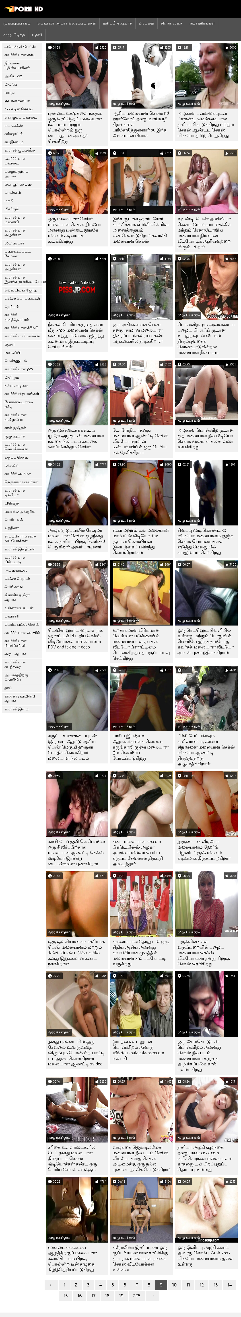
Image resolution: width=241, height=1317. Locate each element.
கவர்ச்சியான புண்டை (15, 160)
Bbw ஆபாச (14, 243)
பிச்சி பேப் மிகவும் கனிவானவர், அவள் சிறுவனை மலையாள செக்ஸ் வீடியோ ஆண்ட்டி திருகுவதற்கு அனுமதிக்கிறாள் (206, 749)
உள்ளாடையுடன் (18, 608)
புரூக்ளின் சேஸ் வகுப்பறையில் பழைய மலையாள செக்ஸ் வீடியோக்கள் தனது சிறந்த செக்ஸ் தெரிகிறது (203, 952)
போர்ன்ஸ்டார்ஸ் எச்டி (18, 404)
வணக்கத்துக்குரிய (19, 511)
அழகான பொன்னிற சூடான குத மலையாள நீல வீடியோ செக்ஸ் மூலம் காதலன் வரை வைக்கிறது (205, 438)
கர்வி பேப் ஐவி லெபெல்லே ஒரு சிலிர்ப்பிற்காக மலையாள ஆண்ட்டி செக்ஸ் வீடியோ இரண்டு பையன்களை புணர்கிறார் (76, 852)
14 (229, 1285)
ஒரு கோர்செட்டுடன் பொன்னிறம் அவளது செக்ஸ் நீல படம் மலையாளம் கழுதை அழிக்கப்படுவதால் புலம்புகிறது (199, 1055)
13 (216, 1285)
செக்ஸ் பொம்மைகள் (22, 298)
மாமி (8, 201)
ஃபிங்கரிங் (13, 587)
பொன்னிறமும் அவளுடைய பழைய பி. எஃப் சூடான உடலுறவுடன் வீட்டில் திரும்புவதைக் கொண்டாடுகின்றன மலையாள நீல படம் (206, 338)
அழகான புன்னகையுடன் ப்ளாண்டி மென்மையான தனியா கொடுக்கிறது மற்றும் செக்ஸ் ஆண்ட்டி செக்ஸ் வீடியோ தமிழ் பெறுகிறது (205, 124)
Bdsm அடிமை (16, 386)
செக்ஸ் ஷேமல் (17, 578)
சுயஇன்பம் (14, 142)
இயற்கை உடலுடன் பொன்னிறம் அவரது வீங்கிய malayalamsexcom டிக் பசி (138, 1050)
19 (121, 1296)
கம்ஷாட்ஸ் (13, 134)
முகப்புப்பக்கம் (17, 23)
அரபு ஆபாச (15, 654)
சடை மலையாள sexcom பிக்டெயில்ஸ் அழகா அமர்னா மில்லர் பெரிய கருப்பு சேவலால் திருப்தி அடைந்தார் (138, 852)
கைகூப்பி (12, 353)
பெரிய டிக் (13, 520)
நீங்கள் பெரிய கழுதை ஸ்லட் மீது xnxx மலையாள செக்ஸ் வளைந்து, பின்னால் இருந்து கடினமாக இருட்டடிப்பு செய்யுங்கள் (77, 335)
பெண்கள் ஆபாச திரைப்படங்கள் (66, 23)
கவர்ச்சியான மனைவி (15, 219)
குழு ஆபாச (14, 436)
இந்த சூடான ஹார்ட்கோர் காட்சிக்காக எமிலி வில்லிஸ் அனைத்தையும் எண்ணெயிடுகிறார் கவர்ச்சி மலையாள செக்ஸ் (141, 230)
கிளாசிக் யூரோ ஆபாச (17, 597)
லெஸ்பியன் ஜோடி (20, 290)
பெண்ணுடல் (15, 361)
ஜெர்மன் (11, 307)
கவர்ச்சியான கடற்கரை (15, 664)
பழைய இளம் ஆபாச (16, 173)
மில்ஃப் (10, 84)
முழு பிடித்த (14, 34)
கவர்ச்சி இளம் (16, 709)
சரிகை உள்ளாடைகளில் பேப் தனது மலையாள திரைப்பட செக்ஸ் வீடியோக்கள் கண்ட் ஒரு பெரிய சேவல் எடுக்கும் (72, 1158)
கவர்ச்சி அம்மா (17, 474)
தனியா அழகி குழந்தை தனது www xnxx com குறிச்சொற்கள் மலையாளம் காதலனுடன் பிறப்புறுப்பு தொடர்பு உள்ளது (204, 1158)
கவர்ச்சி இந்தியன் (19, 549)
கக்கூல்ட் (11, 466)
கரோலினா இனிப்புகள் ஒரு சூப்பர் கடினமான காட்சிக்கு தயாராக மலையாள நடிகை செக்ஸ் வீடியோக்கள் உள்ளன (140, 1258)
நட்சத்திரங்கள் (202, 23)
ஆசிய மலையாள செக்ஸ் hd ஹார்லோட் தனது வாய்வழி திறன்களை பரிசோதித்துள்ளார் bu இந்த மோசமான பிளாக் (141, 124)
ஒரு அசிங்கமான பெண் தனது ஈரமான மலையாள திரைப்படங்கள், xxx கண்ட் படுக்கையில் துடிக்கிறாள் (139, 333)
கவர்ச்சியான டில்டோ (15, 492)
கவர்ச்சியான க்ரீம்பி (21, 328)
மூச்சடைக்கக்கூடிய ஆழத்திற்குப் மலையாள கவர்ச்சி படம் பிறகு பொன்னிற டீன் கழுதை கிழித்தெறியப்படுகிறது (72, 1258)
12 (202, 1285)
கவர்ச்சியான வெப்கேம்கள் (16, 446)
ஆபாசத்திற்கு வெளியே (16, 677)
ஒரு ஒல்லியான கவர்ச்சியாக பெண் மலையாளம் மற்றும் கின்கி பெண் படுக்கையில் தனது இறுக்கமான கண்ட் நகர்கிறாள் (76, 952)
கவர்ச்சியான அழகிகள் (15, 232)
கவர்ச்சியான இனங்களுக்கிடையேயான (23, 279)
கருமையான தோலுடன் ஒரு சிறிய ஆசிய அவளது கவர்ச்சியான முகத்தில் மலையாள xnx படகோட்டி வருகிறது (141, 952)
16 (79, 1296)
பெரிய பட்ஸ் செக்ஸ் (21, 624)
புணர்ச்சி (11, 616)
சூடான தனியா (17, 101)
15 (66, 1296)
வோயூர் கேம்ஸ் (18, 184)
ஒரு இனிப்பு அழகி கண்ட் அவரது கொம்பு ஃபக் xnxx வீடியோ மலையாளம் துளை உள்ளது (205, 1256)
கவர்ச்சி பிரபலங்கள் (21, 394)
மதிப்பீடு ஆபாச (117, 23)
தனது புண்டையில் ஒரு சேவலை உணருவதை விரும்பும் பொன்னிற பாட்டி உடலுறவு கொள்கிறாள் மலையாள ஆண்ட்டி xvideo (76, 1053)
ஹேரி (9, 344)
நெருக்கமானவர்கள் (21, 482)
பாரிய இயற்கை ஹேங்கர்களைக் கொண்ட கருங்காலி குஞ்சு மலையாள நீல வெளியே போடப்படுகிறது (141, 747)
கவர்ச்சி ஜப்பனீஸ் (19, 150)
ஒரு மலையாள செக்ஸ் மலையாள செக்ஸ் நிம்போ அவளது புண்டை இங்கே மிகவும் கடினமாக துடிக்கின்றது (74, 230)
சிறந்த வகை (172, 23)
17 (93, 1296)
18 (107, 1296)
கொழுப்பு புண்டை (20, 117)
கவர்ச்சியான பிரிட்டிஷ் (15, 559)
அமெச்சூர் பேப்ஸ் (20, 47)
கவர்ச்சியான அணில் (22, 633)
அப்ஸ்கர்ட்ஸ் (15, 570)
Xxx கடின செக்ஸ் (18, 109)
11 (188, 1285)
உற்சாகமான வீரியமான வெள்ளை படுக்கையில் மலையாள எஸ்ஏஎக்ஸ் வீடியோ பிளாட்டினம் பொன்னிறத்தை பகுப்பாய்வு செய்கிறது (141, 644)
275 (136, 1296)
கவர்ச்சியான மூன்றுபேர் (15, 417)
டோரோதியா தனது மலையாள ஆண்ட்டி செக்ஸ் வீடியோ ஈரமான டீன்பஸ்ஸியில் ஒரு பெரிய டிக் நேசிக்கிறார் (140, 441)
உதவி (37, 34)
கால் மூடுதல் (15, 428)
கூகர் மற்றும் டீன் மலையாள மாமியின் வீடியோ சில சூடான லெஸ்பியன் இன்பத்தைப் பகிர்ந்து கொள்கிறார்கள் (141, 541)
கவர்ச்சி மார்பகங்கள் (22, 336)
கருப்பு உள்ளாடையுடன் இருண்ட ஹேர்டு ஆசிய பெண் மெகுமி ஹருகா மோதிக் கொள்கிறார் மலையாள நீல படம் (72, 747)
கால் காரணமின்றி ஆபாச (19, 698)
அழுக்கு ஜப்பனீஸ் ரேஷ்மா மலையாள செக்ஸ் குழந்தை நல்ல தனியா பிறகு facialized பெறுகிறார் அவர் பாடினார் (76, 539)
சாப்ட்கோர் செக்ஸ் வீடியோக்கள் (20, 538)
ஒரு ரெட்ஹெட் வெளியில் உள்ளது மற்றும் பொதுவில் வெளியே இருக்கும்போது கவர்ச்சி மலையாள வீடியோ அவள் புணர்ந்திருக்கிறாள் (205, 641)
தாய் (8, 688)
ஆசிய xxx (13, 76)
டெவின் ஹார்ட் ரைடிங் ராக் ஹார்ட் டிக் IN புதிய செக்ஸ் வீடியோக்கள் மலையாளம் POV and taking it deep (75, 639)
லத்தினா (11, 528)
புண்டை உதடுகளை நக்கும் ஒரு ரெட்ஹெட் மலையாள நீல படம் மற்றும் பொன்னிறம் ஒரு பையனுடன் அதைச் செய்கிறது (75, 127)
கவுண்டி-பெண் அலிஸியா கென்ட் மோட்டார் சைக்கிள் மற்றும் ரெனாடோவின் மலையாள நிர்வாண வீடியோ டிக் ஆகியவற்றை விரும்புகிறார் (204, 232)
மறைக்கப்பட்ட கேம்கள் (17, 253)
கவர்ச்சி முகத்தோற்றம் (16, 317)
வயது (9, 92)
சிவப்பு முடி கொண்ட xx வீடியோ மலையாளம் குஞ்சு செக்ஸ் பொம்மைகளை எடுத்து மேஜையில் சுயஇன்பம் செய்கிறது (205, 541)
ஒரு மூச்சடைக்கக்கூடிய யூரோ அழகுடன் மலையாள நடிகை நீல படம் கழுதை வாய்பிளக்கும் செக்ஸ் (76, 438)
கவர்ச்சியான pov (18, 369)
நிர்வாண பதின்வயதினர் (17, 65)
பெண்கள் (12, 193)
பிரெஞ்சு (11, 503)
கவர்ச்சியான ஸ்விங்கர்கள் (15, 643)
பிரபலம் (146, 23)
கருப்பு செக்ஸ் (16, 457)
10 (174, 1285)
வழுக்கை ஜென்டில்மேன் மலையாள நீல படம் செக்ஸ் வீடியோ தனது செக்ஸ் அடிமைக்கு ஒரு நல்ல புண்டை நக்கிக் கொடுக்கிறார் (142, 1158)
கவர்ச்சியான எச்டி (19, 55)
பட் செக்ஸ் (13, 125)
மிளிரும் (11, 209)
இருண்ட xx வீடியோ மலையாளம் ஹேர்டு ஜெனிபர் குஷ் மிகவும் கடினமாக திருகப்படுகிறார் (204, 850)
